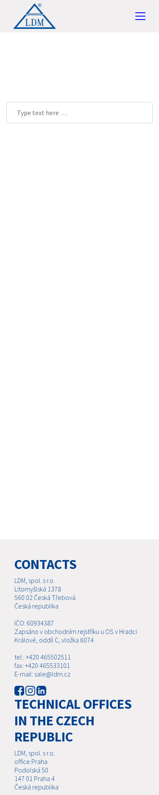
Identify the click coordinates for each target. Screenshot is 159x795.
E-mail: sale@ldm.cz (42, 674)
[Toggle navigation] (140, 16)
